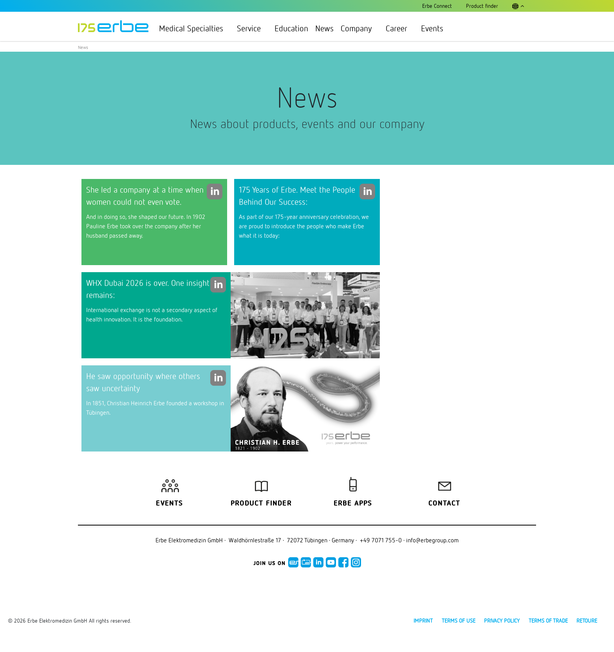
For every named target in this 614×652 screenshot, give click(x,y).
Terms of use (458, 620)
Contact (444, 503)
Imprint (423, 620)
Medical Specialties (194, 28)
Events (432, 28)
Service (252, 28)
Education (291, 28)
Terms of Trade (548, 620)
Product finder (261, 503)
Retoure (586, 620)
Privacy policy (502, 620)
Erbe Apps (353, 503)
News (324, 28)
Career (400, 28)
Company (360, 28)
